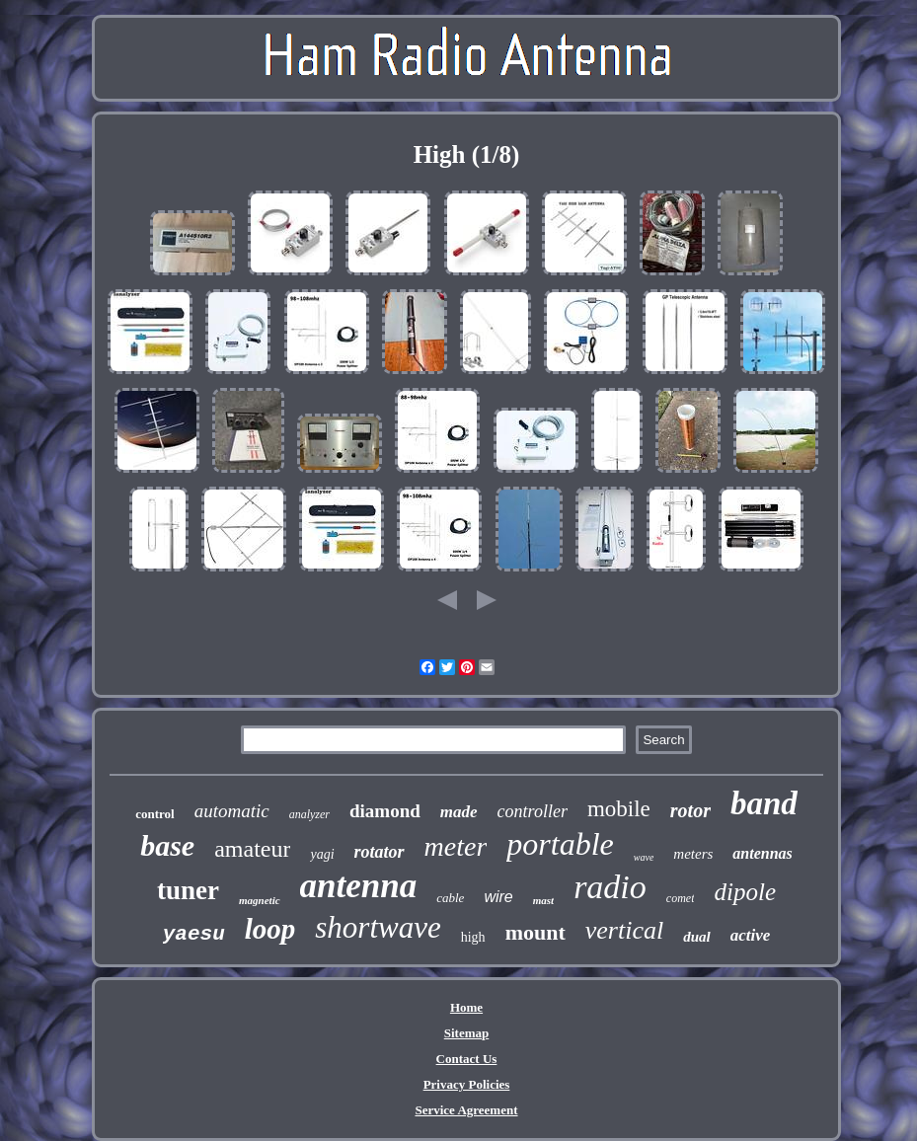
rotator (379, 852)
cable (450, 897)
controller (532, 811)
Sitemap (467, 1033)
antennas (762, 853)
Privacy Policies (466, 1084)
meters (693, 854)
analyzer (309, 814)
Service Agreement (466, 1110)
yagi (322, 854)
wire (498, 896)
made (459, 811)
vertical (624, 930)
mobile (618, 809)
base (167, 845)
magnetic (259, 900)
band (764, 803)
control (154, 813)
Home (466, 1007)
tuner (188, 890)
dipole (745, 891)
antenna (359, 886)
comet (680, 898)
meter (456, 846)
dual (697, 937)
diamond (384, 810)
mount (535, 932)
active (750, 935)
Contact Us (466, 1058)
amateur (252, 849)
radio (610, 887)
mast (543, 900)
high (473, 937)
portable (559, 844)
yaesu (194, 934)
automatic (231, 810)
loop (270, 929)
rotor (690, 810)
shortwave (377, 927)
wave (644, 857)
